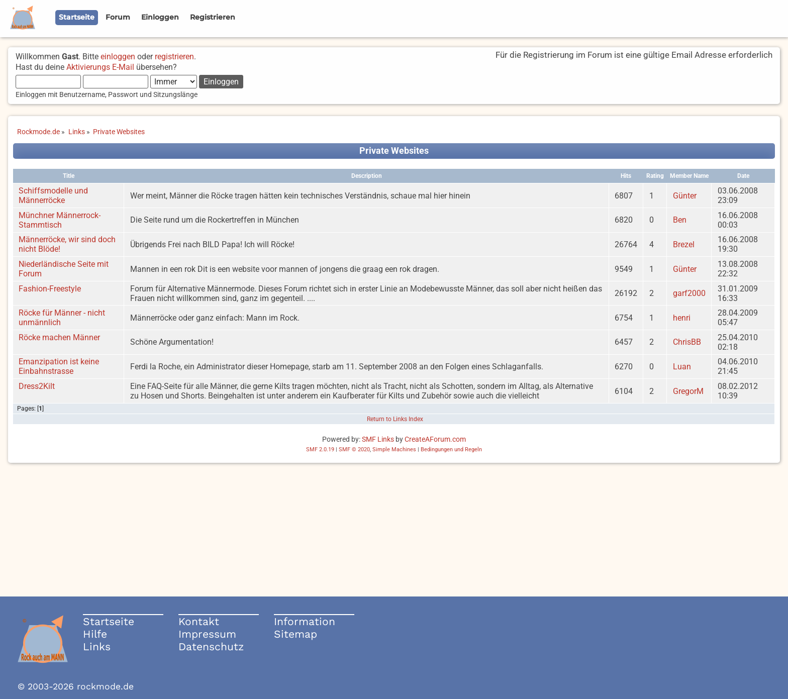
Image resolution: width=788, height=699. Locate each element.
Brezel (684, 244)
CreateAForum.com (435, 439)
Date (743, 175)
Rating (655, 175)
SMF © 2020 (354, 449)
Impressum (207, 634)
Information (304, 621)
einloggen (118, 56)
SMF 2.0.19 (320, 449)
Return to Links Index (395, 419)
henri (682, 318)
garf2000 (689, 293)
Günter (685, 196)
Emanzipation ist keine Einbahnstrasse (59, 366)
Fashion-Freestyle (50, 288)
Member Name (689, 175)
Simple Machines (394, 449)
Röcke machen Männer (59, 337)
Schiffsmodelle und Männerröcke (53, 195)
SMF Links (378, 439)
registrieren (174, 56)
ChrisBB (687, 342)
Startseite (108, 621)
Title (68, 175)
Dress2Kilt (37, 386)
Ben (679, 220)
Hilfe (95, 634)
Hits (626, 175)
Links (97, 646)
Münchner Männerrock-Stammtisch (60, 220)
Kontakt (198, 621)
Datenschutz (211, 646)
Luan (682, 366)
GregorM (688, 391)
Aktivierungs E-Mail (100, 67)
